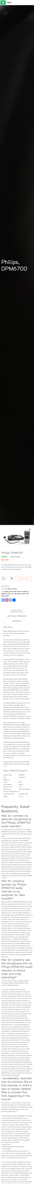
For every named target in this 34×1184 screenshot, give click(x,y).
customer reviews (15, 556)
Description (17, 611)
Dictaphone (25, 591)
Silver (7, 596)
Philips (3, 596)
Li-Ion (12, 594)
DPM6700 (4, 594)
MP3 (23, 594)
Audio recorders (12, 589)
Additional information (17, 616)
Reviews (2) (17, 621)
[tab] (16, 611)
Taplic (9, 2)
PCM (27, 594)
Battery (7, 591)
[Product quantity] (7, 578)
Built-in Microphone (15, 591)
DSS (9, 594)
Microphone (18, 594)
